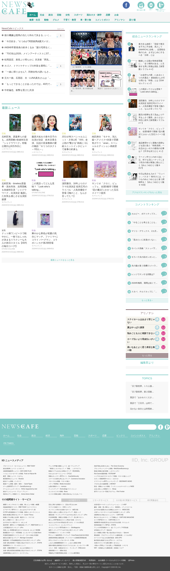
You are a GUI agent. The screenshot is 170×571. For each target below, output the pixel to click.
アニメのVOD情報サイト (102, 527)
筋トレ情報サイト (8, 520)
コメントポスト (102, 20)
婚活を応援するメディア (11, 538)
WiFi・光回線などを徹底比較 (103, 548)
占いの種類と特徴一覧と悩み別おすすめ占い (108, 532)
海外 (62, 435)
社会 (42, 15)
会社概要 (101, 560)
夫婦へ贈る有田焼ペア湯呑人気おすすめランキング (19, 543)
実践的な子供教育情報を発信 (58, 553)
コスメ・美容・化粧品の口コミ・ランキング (63, 548)
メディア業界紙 (54, 484)
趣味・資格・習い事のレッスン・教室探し (107, 507)
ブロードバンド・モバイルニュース (14, 466)
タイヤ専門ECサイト (100, 520)
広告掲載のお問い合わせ (42, 560)
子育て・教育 (69, 20)
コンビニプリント (54, 525)
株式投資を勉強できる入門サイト (104, 540)
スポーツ (78, 15)
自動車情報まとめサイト (11, 553)
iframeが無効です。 (147, 254)
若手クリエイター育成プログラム (104, 491)
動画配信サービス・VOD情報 (12, 532)
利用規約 (92, 560)
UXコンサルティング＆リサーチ (59, 540)
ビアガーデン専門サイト (11, 509)
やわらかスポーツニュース (57, 473)
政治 (50, 15)
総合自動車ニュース (9, 468)
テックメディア (54, 489)
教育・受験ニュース (9, 476)
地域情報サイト (8, 545)
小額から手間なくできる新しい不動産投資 (107, 545)
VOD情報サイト (54, 532)
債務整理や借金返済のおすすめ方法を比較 (107, 522)
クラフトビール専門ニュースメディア (106, 481)
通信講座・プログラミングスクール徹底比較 (108, 535)
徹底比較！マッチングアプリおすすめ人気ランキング (66, 515)
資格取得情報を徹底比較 (56, 538)
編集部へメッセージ (62, 560)
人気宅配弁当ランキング (11, 527)
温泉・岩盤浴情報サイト (11, 548)
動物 (46, 20)
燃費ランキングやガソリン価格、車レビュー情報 (18, 504)
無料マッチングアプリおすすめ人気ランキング (63, 530)
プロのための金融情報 (101, 484)
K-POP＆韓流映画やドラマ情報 (13, 512)
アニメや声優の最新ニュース (58, 466)
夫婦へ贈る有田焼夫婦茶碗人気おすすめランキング (19, 550)
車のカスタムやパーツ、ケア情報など (106, 517)
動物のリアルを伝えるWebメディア (60, 471)
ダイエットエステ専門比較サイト (59, 527)
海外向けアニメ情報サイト (11, 494)
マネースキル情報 (54, 481)
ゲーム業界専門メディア (11, 486)
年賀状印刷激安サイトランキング (13, 535)
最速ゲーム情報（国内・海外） (13, 484)
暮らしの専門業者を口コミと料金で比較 (61, 520)
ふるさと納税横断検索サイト (58, 543)
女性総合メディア (99, 530)
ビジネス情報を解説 (55, 494)
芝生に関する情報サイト (56, 504)
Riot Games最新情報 (100, 473)
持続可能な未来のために (102, 466)
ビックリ (120, 435)
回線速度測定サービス (10, 507)
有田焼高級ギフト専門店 (102, 525)
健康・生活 (34, 20)
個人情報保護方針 (79, 560)
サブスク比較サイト (55, 507)
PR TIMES (9, 443)
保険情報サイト (54, 550)
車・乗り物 (85, 20)
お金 (116, 15)
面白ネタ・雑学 (94, 15)
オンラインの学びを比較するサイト (60, 509)
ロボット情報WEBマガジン (102, 479)
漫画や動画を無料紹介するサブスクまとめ (62, 545)
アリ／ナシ (119, 20)
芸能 (59, 15)
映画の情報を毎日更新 (101, 471)
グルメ (56, 20)
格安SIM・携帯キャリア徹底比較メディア (16, 525)
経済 (48, 435)
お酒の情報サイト (54, 486)
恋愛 (108, 15)
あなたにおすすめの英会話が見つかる (61, 522)
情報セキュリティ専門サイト (58, 476)
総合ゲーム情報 (8, 481)
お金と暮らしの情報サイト (102, 489)
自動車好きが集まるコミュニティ (104, 515)
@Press (131, 560)
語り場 (132, 20)
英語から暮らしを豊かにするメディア (61, 512)
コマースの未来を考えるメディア (59, 479)
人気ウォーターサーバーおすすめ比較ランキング (109, 512)
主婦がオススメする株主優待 (103, 543)
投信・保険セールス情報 (102, 486)
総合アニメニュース (9, 491)
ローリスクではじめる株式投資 (104, 538)
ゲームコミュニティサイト (11, 489)
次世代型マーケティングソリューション (107, 504)
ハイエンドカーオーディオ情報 (13, 473)
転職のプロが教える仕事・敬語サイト (15, 517)
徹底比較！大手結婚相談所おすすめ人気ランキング (19, 540)
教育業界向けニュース (10, 479)
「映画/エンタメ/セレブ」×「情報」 (60, 468)
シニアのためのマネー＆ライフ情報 (105, 476)
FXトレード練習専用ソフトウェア (59, 535)
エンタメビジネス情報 (56, 491)
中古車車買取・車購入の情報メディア (61, 517)
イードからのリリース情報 (115, 560)
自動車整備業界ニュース (11, 471)
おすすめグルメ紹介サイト (11, 522)
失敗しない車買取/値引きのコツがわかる (16, 530)
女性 (67, 15)
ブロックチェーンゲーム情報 (103, 468)
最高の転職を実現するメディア (13, 515)
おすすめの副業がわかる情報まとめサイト (107, 509)
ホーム (6, 435)
